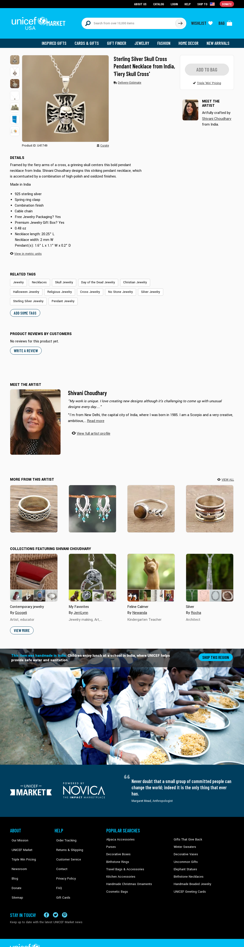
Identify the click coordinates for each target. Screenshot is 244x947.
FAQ (57, 871)
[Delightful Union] (210, 504)
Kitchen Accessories (119, 871)
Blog (13, 864)
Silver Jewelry (143, 289)
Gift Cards (61, 879)
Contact (60, 857)
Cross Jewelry (85, 289)
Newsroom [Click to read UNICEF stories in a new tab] (17, 857)
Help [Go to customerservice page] (188, 4)
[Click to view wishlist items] (202, 21)
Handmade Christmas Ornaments (128, 879)
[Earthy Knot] (151, 504)
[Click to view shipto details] (206, 4)
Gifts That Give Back (187, 835)
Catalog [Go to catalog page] (159, 4)
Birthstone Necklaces (187, 871)
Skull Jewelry (60, 279)
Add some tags (24, 309)
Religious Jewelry (56, 289)
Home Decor (189, 40)
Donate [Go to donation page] (227, 4)
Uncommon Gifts (185, 857)
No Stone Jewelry (114, 289)
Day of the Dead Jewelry (93, 279)
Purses (111, 842)
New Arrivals (218, 40)
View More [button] (21, 626)
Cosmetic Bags (116, 886)
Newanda (139, 608)
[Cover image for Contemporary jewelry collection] (34, 574)
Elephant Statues (185, 864)
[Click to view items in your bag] (225, 22)
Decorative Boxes (117, 850)
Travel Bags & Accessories (123, 864)
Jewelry (143, 40)
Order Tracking (64, 835)
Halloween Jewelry (25, 289)
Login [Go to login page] (174, 4)
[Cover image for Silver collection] (210, 574)
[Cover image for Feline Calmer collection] (151, 574)
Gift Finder (118, 40)
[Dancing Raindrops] (92, 504)
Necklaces (37, 279)
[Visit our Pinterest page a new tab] (64, 902)
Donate (15, 871)
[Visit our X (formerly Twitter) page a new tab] (55, 902)
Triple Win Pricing (21, 850)
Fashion (165, 40)
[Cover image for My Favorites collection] (92, 574)
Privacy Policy (64, 864)
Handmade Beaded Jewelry (191, 879)
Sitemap (15, 879)
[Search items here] (128, 21)
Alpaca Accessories (119, 835)
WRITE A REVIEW (25, 346)
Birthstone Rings (117, 857)
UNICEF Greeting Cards (188, 886)
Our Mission (18, 835)
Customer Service (66, 850)
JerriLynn (81, 608)
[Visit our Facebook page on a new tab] (46, 902)
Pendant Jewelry (60, 298)
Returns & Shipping (67, 842)
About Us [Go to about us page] (141, 4)
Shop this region (216, 653)
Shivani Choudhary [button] (216, 115)
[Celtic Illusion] (34, 504)
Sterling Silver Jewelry (27, 298)
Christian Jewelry (128, 279)
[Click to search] (180, 22)
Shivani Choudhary (87, 389)
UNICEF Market (19, 842)
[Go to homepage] (40, 21)
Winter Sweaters (184, 842)
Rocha (196, 608)
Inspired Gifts (58, 40)
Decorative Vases (185, 850)
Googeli (20, 608)
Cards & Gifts (89, 40)
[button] (15, 57)
